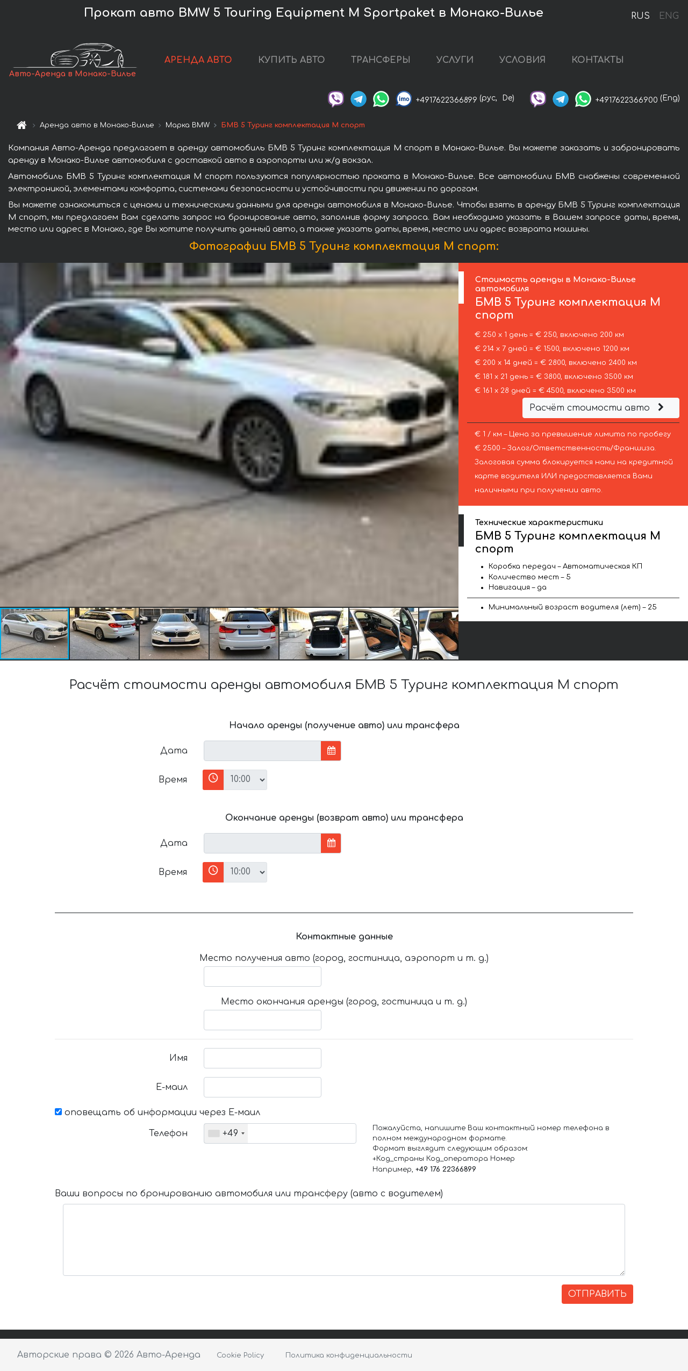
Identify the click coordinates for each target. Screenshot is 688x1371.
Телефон (168, 1133)
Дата (174, 751)
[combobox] (226, 1133)
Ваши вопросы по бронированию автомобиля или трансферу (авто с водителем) (249, 1193)
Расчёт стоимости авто (598, 408)
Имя (178, 1058)
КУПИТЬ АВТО (291, 60)
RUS (640, 16)
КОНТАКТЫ (597, 60)
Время (173, 780)
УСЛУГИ (455, 60)
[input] (262, 751)
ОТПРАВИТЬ (597, 1294)
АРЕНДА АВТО (198, 60)
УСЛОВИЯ (522, 60)
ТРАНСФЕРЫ (381, 60)
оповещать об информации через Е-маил (157, 1112)
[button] (448, 434)
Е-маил (172, 1087)
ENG (668, 16)
